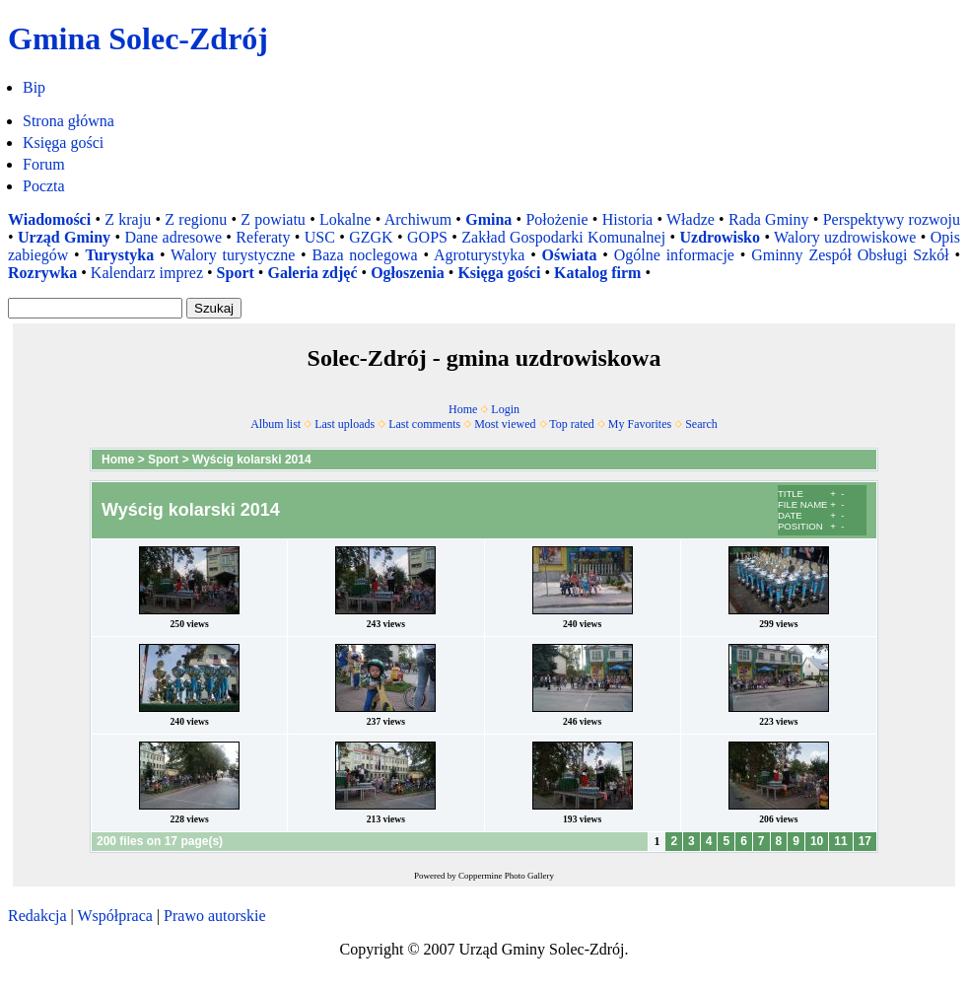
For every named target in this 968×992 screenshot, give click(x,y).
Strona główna (68, 120)
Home (463, 409)
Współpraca (114, 915)
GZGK (370, 237)
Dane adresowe (173, 237)
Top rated (571, 424)
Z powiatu (273, 219)
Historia (628, 219)
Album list (275, 424)
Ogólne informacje (674, 255)
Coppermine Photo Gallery (506, 876)
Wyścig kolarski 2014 (251, 459)
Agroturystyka (479, 255)
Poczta (44, 185)
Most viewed (504, 424)
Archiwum (417, 219)
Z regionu (196, 219)
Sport (163, 459)
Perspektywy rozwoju (891, 219)
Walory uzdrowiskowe (845, 237)
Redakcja (37, 915)
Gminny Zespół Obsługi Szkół (850, 255)
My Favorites (639, 424)
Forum (44, 164)
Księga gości (63, 142)
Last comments (424, 424)
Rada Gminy (768, 219)
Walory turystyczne (233, 255)
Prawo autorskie (215, 915)
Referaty (263, 237)
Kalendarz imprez (147, 272)
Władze (690, 219)
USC (320, 237)
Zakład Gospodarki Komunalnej (563, 237)
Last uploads (344, 424)
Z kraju (127, 219)
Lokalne (345, 219)
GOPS (427, 237)
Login (505, 409)
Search (701, 424)
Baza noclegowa (365, 255)
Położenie (556, 219)
